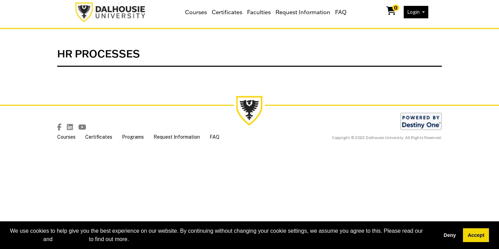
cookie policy (26, 239)
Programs (133, 137)
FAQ (341, 12)
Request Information (302, 12)
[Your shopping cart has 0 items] (391, 12)
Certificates (227, 12)
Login (414, 12)
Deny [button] (450, 235)
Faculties (259, 12)
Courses (196, 12)
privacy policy (70, 239)
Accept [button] (476, 235)
